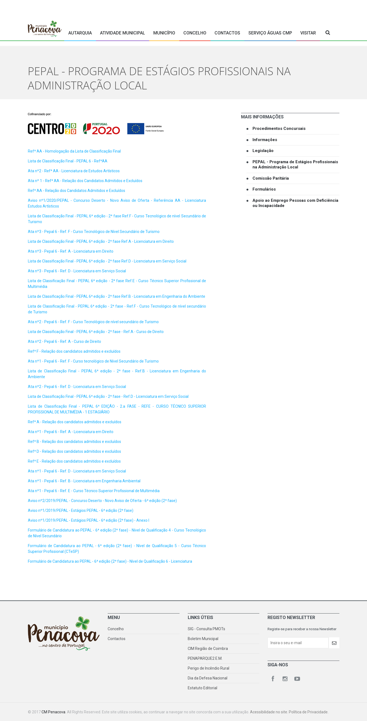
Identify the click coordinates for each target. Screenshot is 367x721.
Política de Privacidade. (308, 712)
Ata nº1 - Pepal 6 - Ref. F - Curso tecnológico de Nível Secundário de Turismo (93, 361)
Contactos (227, 33)
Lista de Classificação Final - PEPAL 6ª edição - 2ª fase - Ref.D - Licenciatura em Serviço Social (108, 396)
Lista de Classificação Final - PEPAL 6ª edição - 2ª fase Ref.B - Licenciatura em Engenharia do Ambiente (116, 296)
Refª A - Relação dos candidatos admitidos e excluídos (74, 422)
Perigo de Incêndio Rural (208, 668)
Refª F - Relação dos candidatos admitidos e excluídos (74, 351)
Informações (265, 139)
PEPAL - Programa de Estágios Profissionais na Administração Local (295, 164)
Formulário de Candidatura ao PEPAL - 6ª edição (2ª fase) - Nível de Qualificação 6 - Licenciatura (110, 561)
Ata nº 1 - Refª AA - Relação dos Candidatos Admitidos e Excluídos (85, 181)
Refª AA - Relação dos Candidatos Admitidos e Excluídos (76, 190)
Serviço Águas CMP (270, 33)
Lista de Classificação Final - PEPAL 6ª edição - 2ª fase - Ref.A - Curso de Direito (96, 331)
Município (164, 33)
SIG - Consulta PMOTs (206, 629)
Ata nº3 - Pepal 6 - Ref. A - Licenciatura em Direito (70, 251)
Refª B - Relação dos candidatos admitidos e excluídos (74, 441)
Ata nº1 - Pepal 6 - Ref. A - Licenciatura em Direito (70, 432)
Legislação (263, 150)
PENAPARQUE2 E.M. (205, 658)
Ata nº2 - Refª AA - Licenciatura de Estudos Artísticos (74, 171)
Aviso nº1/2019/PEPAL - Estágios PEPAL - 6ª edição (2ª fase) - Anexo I (88, 520)
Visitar (308, 33)
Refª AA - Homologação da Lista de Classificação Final (74, 151)
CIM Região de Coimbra (208, 648)
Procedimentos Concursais (279, 128)
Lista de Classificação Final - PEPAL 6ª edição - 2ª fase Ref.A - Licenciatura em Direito (101, 241)
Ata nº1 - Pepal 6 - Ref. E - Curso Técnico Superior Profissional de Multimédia (94, 491)
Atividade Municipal (122, 33)
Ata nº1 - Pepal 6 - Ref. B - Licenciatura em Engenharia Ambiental (84, 481)
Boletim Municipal (203, 639)
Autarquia (80, 33)
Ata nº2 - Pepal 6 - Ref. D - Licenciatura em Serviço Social (77, 386)
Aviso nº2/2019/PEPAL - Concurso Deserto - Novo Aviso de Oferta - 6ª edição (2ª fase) (102, 500)
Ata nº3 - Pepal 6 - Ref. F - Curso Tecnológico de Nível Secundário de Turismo (94, 231)
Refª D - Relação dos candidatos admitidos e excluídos (74, 451)
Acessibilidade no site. (269, 712)
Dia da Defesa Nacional (207, 678)
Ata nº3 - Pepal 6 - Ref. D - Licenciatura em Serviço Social (77, 271)
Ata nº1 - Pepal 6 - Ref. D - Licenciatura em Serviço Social (77, 471)
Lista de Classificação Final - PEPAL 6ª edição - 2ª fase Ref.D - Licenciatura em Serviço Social (107, 261)
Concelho (194, 33)
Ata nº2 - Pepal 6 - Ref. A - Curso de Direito (64, 341)
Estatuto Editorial (202, 688)
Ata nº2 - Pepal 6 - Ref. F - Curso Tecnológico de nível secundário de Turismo (93, 322)
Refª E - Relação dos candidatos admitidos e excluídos (74, 461)
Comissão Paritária (271, 178)
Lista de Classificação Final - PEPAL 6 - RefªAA (67, 161)
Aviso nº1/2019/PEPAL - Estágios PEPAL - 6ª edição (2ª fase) (80, 510)
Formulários (264, 189)
